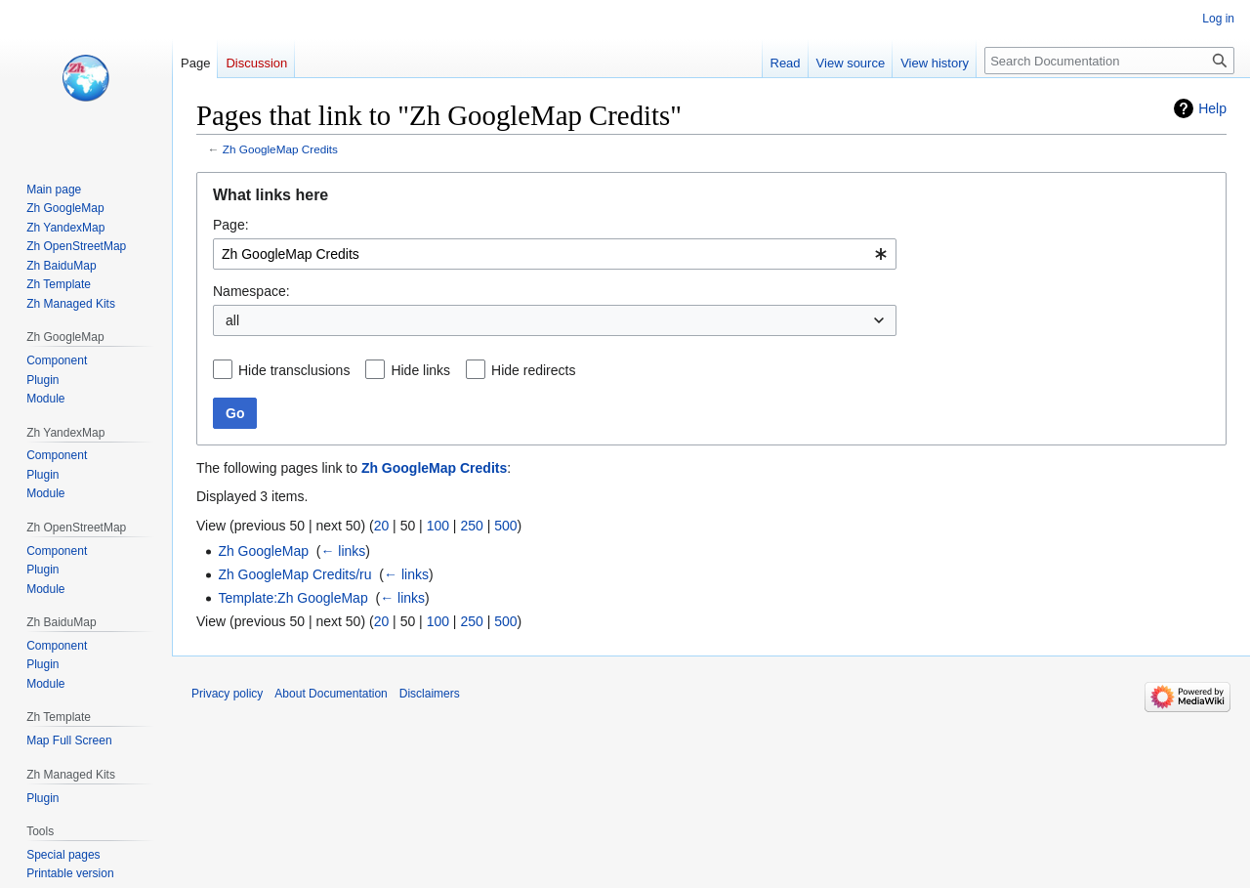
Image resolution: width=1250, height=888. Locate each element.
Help (1212, 108)
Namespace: (251, 291)
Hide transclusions (294, 370)
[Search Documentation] (1109, 60)
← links (342, 551)
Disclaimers (429, 693)
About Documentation (330, 693)
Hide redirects (533, 370)
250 (471, 525)
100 (438, 525)
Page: (231, 225)
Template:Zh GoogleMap (292, 598)
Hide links (420, 370)
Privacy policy (227, 693)
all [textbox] (232, 320)
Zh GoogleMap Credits (280, 149)
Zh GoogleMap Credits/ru (294, 574)
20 (382, 525)
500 (505, 525)
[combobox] (554, 254)
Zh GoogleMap (263, 551)
